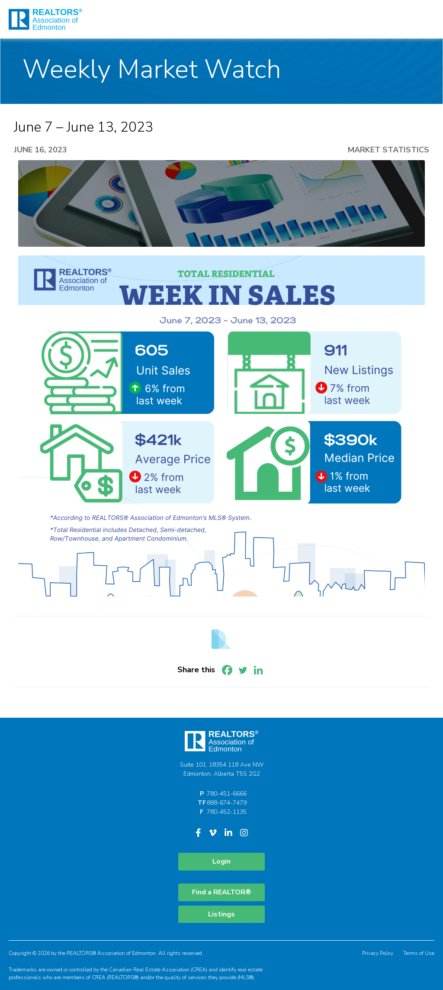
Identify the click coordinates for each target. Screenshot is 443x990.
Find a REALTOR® (221, 892)
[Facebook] (227, 670)
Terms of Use (418, 953)
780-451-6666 (227, 794)
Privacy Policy (377, 953)
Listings (221, 914)
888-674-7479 (227, 803)
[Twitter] (243, 670)
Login (221, 861)
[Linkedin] (258, 670)
